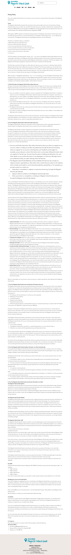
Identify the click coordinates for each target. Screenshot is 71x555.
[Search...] (47, 2)
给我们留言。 (45, 550)
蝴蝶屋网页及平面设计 (36, 551)
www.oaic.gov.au (40, 516)
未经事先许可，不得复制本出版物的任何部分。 (37, 552)
